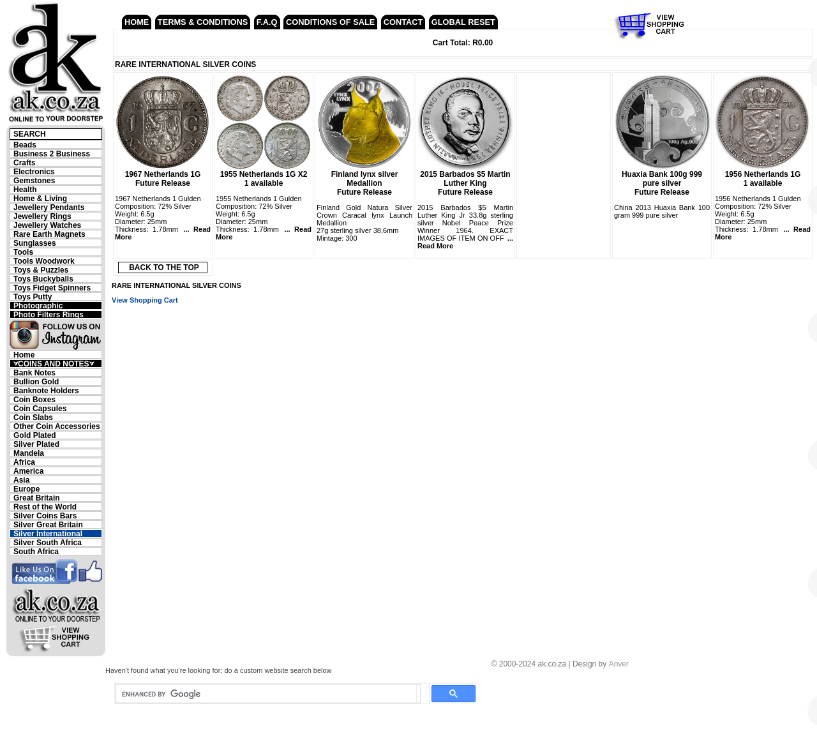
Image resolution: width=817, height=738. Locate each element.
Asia (21, 480)
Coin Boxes (34, 399)
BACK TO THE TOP (164, 267)
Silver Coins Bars (45, 515)
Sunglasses (34, 243)
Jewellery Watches (47, 225)
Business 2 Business (51, 153)
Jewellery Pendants (48, 207)
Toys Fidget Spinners (52, 287)
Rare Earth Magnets (49, 234)
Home (23, 354)
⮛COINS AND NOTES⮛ (53, 363)
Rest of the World (45, 506)
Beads (24, 144)
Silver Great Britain (48, 524)
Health (25, 189)
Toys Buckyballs (43, 279)
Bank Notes (34, 372)
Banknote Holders (46, 390)
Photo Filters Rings (48, 314)
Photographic (38, 305)
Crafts (24, 162)
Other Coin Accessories (56, 426)
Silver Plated (36, 444)
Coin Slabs (33, 417)
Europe (26, 489)
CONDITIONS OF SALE (330, 22)
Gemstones (34, 180)
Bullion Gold (36, 381)
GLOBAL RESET (463, 22)
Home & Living (40, 198)
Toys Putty (32, 296)
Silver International (47, 533)
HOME (136, 22)
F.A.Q (267, 22)
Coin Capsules (39, 408)
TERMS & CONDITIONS (203, 22)
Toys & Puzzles (40, 270)
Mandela (28, 453)
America (28, 471)
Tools (23, 252)
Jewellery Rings (42, 216)
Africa (24, 462)
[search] (266, 694)
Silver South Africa (47, 542)
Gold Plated (34, 435)
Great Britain (36, 497)
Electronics (34, 171)
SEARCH (29, 134)
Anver (619, 663)
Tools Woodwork (44, 261)
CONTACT (403, 22)
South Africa (36, 551)
